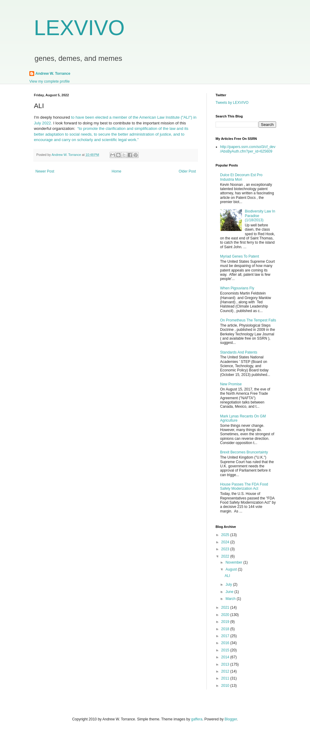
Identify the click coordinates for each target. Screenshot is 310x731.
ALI (227, 576)
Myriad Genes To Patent (239, 256)
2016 (225, 643)
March (231, 599)
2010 (225, 685)
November (234, 562)
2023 (225, 549)
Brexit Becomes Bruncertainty (244, 452)
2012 (225, 671)
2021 (225, 607)
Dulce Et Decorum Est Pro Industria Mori (241, 177)
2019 (225, 622)
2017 (225, 636)
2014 (225, 657)
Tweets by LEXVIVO (232, 102)
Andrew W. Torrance (52, 73)
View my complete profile (49, 81)
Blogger (231, 719)
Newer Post (44, 171)
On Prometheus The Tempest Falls (248, 320)
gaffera (196, 719)
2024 (225, 542)
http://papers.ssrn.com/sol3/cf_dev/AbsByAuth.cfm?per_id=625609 (247, 149)
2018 (225, 629)
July (229, 584)
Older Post (187, 171)
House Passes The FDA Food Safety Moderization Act (244, 486)
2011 (225, 678)
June (230, 592)
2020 (225, 615)
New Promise (231, 384)
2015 (225, 650)
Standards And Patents (238, 352)
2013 (225, 664)
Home (116, 171)
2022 (225, 556)
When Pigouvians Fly (237, 288)
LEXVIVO (79, 28)
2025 (225, 535)
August (232, 569)
